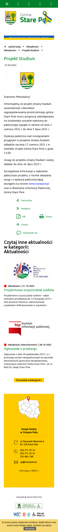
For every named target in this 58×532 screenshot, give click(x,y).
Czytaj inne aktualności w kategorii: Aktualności (28, 247)
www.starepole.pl (39, 183)
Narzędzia (29, 4)
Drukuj (44, 215)
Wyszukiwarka (18, 4)
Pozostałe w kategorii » (29, 380)
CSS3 (28, 514)
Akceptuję (29, 528)
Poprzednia (23, 199)
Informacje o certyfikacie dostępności (29, 506)
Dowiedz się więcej (42, 525)
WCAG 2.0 (38, 514)
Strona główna (7, 4)
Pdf (19, 215)
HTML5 (24, 514)
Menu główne (40, 4)
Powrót (21, 223)
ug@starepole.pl (28, 461)
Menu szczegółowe (51, 4)
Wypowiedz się (25, 231)
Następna (22, 207)
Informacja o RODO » (29, 470)
